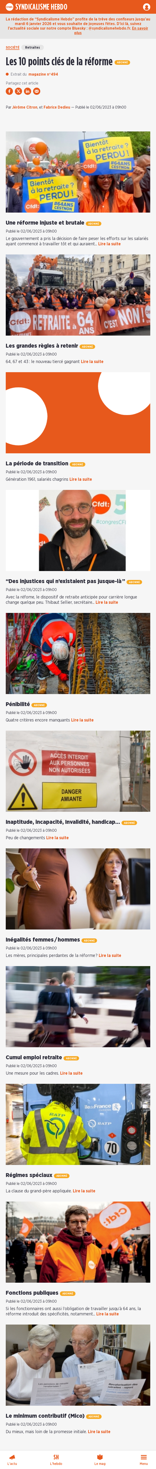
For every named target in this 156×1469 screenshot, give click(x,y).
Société (12, 47)
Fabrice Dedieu (57, 107)
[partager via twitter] (18, 91)
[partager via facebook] (9, 91)
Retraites (32, 47)
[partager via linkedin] (27, 91)
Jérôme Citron (24, 107)
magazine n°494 (43, 74)
